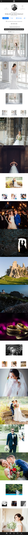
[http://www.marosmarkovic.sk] (25, 18)
